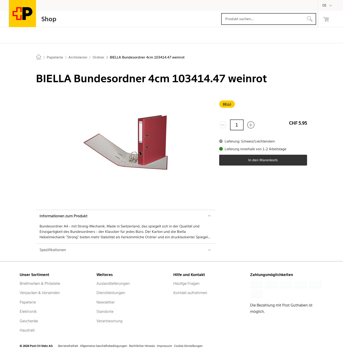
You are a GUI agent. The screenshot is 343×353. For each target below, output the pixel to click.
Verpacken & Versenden (40, 292)
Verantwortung (109, 321)
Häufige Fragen (186, 283)
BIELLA (227, 104)
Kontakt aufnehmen (190, 292)
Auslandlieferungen (113, 283)
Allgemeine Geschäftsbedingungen (103, 346)
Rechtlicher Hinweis (142, 346)
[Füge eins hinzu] (250, 125)
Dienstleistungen (110, 292)
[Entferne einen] (222, 125)
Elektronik (28, 311)
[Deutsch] (328, 5)
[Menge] (237, 124)
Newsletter (105, 302)
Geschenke (29, 321)
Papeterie (28, 302)
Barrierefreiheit (68, 346)
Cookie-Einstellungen (188, 346)
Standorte (104, 311)
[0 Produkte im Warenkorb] (326, 19)
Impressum (164, 346)
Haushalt (27, 330)
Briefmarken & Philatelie (40, 283)
